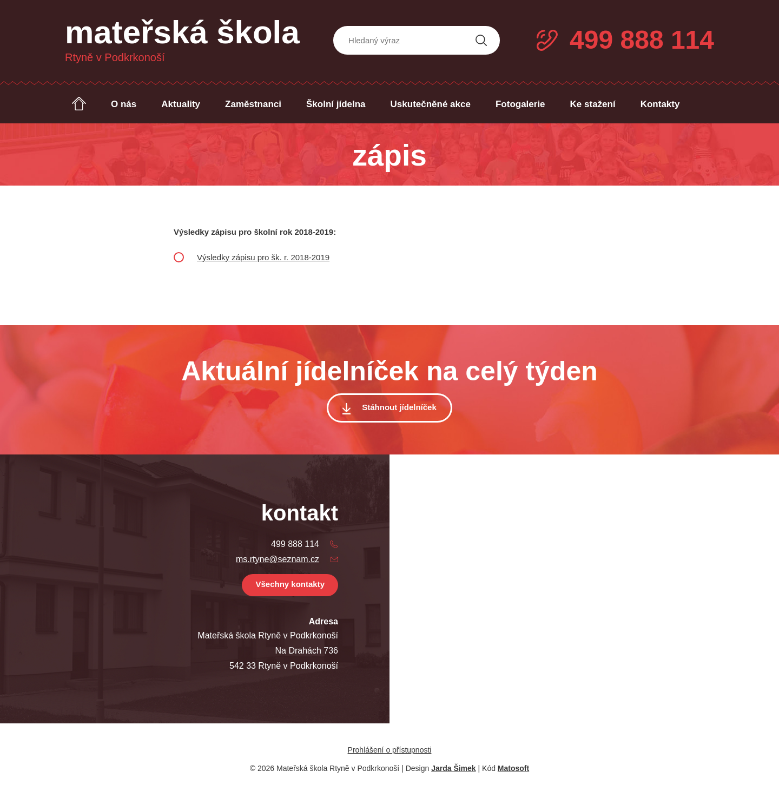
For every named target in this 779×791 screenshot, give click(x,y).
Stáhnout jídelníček (399, 407)
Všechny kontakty (290, 584)
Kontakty (660, 104)
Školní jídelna (336, 104)
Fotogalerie (520, 104)
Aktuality (180, 104)
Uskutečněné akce (431, 104)
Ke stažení (593, 104)
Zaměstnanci (253, 104)
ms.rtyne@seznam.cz (277, 559)
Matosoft (513, 768)
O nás (123, 104)
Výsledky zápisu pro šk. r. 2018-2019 (263, 257)
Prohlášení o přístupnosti (390, 750)
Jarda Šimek (453, 768)
